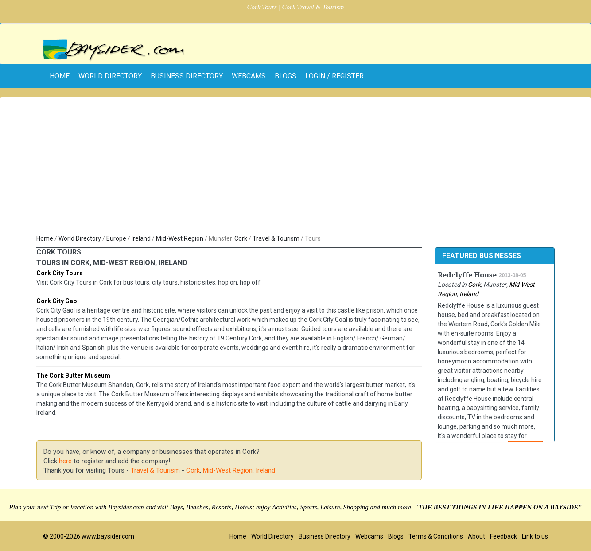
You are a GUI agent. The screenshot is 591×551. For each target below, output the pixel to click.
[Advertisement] (295, 168)
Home (44, 238)
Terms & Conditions (435, 536)
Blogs (285, 76)
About (476, 536)
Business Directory (187, 76)
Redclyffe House (467, 275)
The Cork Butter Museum (73, 375)
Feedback (503, 536)
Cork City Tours (59, 273)
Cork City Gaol (57, 301)
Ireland (141, 238)
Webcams (249, 76)
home (60, 76)
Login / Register (334, 76)
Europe (116, 238)
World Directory (110, 76)
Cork (240, 238)
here (65, 461)
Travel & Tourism (276, 238)
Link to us (535, 536)
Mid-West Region (179, 238)
